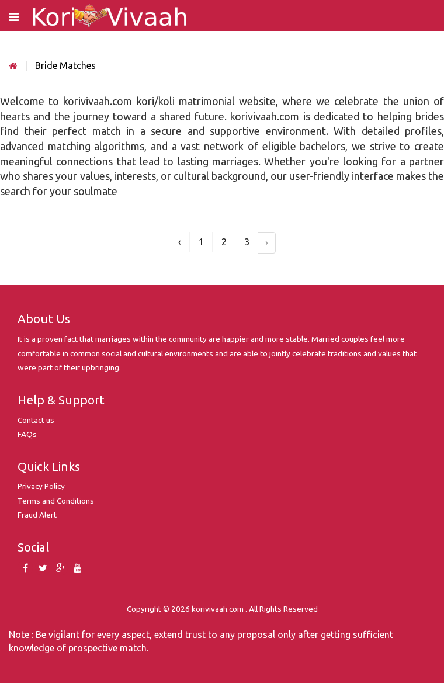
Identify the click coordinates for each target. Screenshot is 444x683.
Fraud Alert (37, 514)
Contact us (36, 420)
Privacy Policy (41, 486)
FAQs (27, 434)
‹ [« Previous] (179, 242)
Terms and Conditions (56, 500)
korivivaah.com (218, 608)
